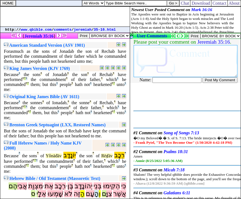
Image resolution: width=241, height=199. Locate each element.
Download (200, 3)
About (234, 3)
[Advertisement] (65, 16)
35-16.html (105, 30)
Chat (185, 3)
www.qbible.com (36, 30)
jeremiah (83, 30)
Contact (219, 3)
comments (63, 30)
